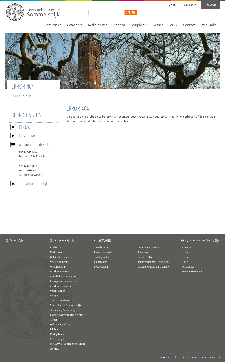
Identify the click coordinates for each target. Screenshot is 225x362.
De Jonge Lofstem (148, 247)
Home (14, 95)
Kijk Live (20, 127)
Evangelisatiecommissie (64, 281)
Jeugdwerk (139, 25)
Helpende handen (60, 324)
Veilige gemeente (60, 261)
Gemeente (74, 25)
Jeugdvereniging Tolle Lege (154, 261)
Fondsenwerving (59, 271)
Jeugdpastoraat (102, 252)
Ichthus (54, 329)
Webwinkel (209, 25)
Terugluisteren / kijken (30, 183)
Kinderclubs (145, 257)
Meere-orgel (57, 339)
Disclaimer (190, 5)
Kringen (54, 295)
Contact (189, 25)
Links (172, 5)
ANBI (174, 25)
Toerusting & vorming (62, 310)
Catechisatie (101, 247)
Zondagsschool (102, 257)
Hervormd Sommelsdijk (200, 240)
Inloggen (210, 5)
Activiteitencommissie (63, 276)
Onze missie (52, 25)
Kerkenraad (56, 252)
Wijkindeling (57, 266)
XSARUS (215, 357)
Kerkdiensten (98, 25)
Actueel (158, 25)
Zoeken (130, 12)
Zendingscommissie (61, 285)
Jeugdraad (143, 252)
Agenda (119, 25)
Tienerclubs (100, 261)
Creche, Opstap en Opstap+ (153, 266)
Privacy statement (192, 271)
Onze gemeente (61, 240)
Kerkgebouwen (58, 334)
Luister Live (22, 135)
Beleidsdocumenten (61, 257)
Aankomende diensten (31, 144)
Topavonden (101, 266)
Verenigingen (57, 290)
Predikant (55, 247)
